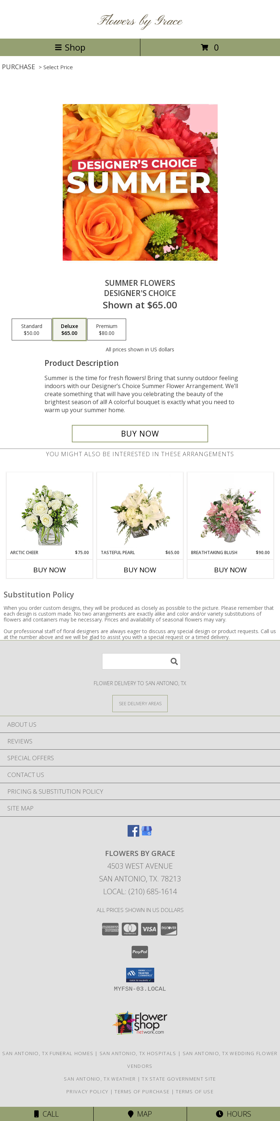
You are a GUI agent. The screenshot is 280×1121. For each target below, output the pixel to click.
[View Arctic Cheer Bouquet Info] (49, 511)
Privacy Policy (87, 1091)
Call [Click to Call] (46, 1114)
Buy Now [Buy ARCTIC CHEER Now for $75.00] (49, 570)
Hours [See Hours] (233, 1114)
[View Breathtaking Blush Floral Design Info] (230, 511)
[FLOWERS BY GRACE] (140, 27)
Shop (70, 47)
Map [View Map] (140, 1114)
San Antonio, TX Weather (100, 1078)
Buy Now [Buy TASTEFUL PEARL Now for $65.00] (140, 570)
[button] (140, 975)
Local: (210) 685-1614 (140, 891)
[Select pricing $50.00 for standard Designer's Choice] (31, 329)
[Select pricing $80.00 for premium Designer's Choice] (107, 329)
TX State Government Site (179, 1078)
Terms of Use (195, 1091)
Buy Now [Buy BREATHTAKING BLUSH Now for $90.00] (230, 570)
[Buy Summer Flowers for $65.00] (140, 433)
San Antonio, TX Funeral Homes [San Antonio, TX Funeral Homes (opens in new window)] (47, 1053)
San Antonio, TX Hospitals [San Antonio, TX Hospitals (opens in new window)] (138, 1053)
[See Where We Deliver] (140, 703)
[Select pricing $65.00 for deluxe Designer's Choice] (69, 329)
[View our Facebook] (133, 834)
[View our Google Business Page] (146, 834)
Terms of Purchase (142, 1091)
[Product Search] (141, 661)
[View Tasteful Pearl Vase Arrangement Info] (140, 511)
